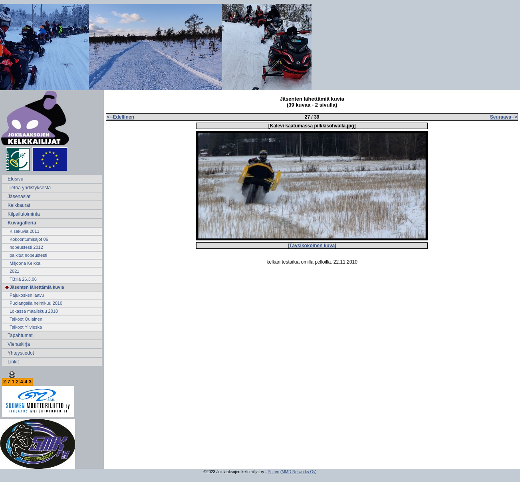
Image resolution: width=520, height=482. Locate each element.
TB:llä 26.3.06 (23, 279)
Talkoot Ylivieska (26, 327)
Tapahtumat (20, 335)
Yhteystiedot (21, 353)
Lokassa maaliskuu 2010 (34, 311)
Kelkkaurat (19, 205)
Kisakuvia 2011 (25, 231)
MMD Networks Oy (298, 472)
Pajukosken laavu (27, 295)
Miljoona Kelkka (25, 263)
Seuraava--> (503, 117)
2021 (14, 271)
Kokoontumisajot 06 (29, 239)
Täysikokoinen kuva (312, 245)
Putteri (273, 472)
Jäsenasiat (19, 196)
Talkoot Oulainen (26, 319)
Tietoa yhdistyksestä (29, 187)
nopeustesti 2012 (26, 247)
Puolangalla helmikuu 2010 (36, 303)
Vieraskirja (19, 344)
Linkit (13, 362)
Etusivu (15, 179)
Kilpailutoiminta (24, 214)
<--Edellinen (120, 117)
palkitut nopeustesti (28, 255)
